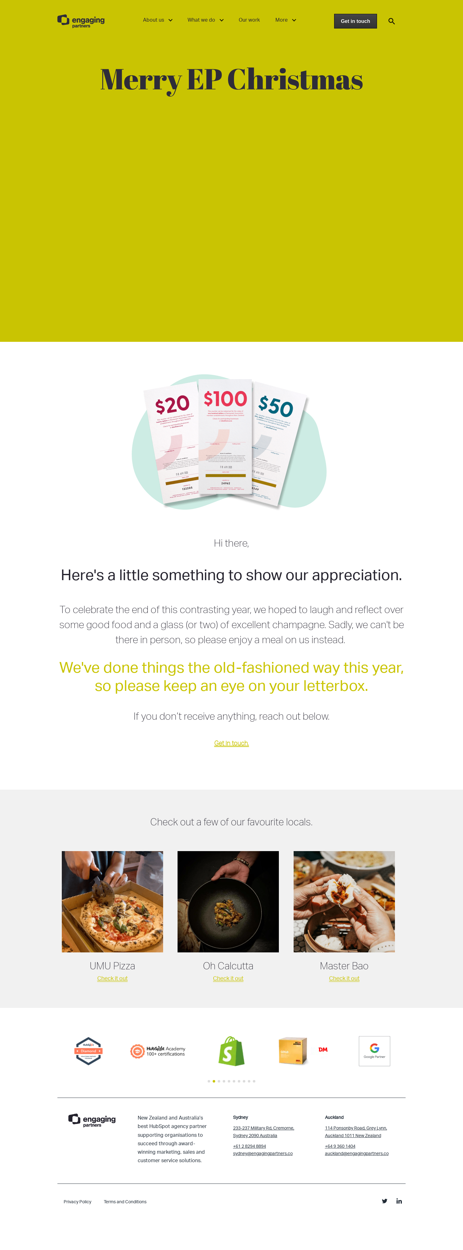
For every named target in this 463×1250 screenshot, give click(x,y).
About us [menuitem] (153, 20)
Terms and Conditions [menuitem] (125, 1201)
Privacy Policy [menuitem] (77, 1201)
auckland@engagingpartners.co (357, 1153)
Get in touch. (231, 743)
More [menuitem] (281, 20)
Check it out (112, 978)
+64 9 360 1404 (340, 1146)
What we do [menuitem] (201, 20)
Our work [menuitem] (249, 20)
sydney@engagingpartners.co (263, 1153)
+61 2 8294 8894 (249, 1146)
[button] (209, 1081)
